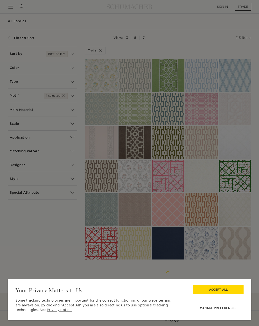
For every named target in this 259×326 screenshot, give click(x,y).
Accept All (218, 289)
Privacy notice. (59, 310)
